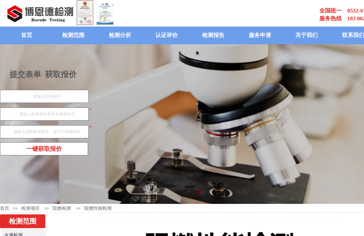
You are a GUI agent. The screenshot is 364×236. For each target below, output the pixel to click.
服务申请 (260, 35)
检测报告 (213, 35)
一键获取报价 (44, 149)
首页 (26, 35)
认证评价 (166, 35)
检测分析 (120, 35)
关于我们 (306, 35)
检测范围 (73, 35)
